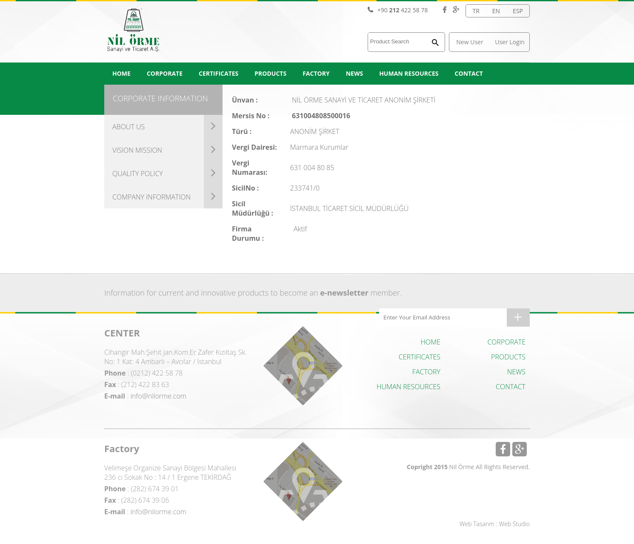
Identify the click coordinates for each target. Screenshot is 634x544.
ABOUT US (128, 126)
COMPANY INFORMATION (151, 197)
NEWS (354, 73)
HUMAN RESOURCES (408, 73)
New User (469, 42)
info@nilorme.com (158, 396)
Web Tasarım (477, 524)
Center (303, 365)
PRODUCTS (270, 73)
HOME (121, 73)
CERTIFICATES (218, 73)
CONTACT (469, 73)
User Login (510, 42)
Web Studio (514, 524)
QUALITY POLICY (137, 173)
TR (475, 11)
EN (496, 11)
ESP (518, 11)
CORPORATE (165, 73)
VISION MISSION (137, 150)
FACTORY (316, 73)
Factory (303, 481)
